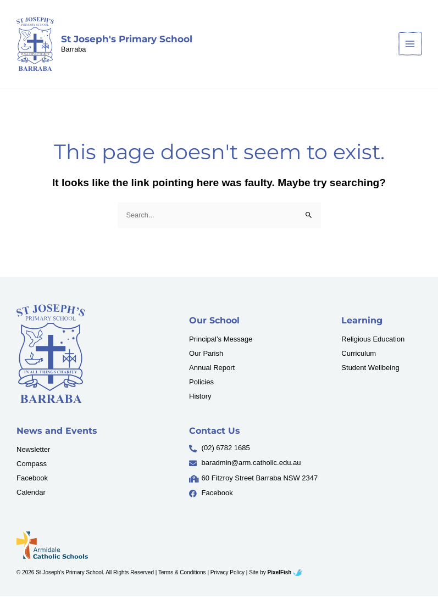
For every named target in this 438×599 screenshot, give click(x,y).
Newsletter (33, 451)
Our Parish (206, 356)
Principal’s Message (220, 342)
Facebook (32, 480)
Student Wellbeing (370, 370)
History (200, 399)
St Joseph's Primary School (127, 40)
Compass (31, 466)
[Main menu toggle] (411, 45)
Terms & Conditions (182, 575)
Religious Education (372, 342)
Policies (201, 384)
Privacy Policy (227, 575)
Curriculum (358, 356)
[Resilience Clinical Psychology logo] (50, 356)
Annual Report (212, 370)
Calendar (31, 494)
